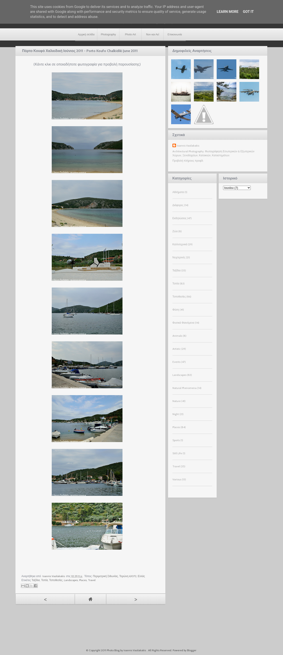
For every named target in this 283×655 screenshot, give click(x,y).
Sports (176, 440)
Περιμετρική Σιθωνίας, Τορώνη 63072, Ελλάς (119, 576)
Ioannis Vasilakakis (188, 145)
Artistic (176, 348)
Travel (92, 580)
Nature (176, 401)
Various (176, 479)
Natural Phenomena (184, 388)
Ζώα (175, 231)
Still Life (177, 453)
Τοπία (44, 580)
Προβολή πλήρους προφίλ (187, 160)
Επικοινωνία (175, 34)
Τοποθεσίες (56, 580)
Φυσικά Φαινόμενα (183, 322)
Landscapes (71, 580)
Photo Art (130, 34)
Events (176, 361)
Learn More (227, 12)
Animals (177, 335)
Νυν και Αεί (152, 34)
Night (175, 414)
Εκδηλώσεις (179, 218)
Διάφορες (178, 205)
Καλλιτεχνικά (179, 244)
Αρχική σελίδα (86, 34)
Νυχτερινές (178, 257)
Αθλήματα (178, 192)
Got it (248, 12)
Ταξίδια (36, 580)
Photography (108, 34)
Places (83, 580)
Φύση (175, 309)
